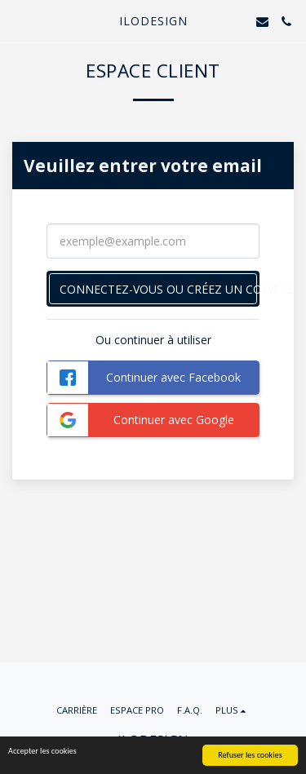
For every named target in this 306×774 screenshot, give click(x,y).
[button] (18, 21)
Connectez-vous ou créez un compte (159, 289)
